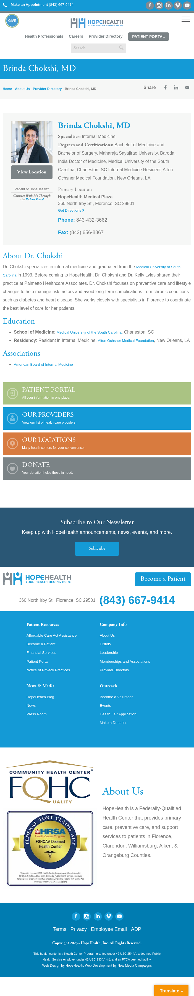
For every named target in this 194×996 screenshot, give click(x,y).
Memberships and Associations (130, 674)
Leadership (111, 665)
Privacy (78, 948)
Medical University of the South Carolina (96, 332)
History (107, 655)
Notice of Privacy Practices (53, 684)
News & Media (45, 701)
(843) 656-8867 (81, 232)
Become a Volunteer (120, 713)
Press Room (39, 732)
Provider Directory (105, 36)
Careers (76, 36)
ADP (136, 948)
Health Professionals (44, 36)
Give (12, 21)
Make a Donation (116, 741)
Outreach (111, 701)
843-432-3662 (82, 220)
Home (7, 89)
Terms (59, 948)
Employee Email (109, 948)
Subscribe (97, 557)
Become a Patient (166, 587)
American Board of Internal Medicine (49, 372)
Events (106, 722)
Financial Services (44, 665)
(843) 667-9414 (38, 4)
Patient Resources (48, 634)
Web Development (98, 985)
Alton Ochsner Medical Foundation (131, 340)
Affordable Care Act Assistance (57, 646)
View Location (31, 172)
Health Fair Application (122, 732)
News (32, 722)
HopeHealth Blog (43, 713)
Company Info (118, 634)
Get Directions (74, 210)
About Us (22, 89)
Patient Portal (148, 36)
